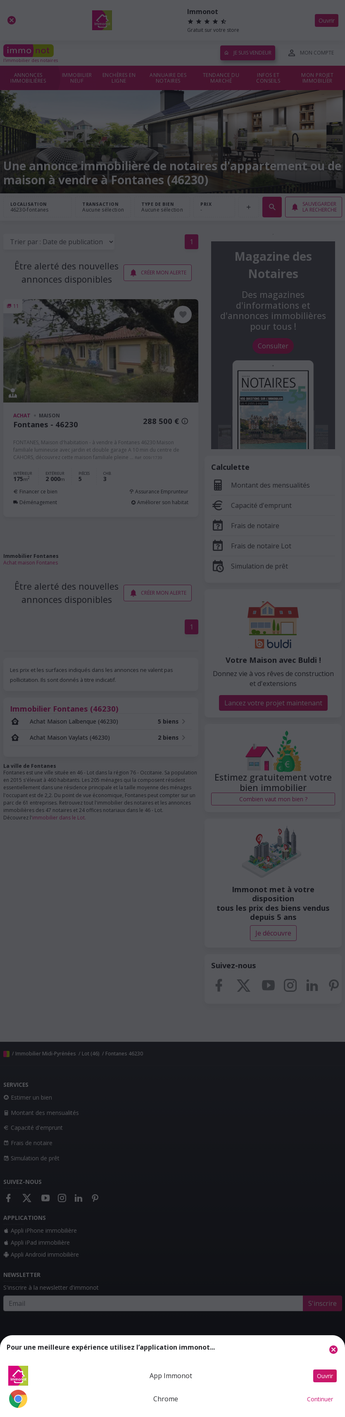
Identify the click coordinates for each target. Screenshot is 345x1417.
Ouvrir (325, 1376)
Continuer (320, 1399)
